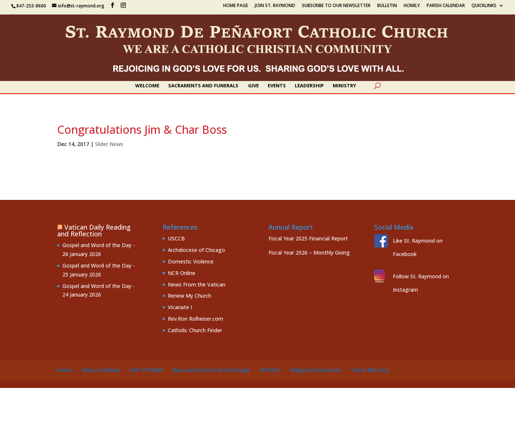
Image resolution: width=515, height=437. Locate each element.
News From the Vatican (196, 284)
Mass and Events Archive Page (211, 369)
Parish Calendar (446, 6)
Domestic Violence (191, 261)
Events (277, 86)
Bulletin (387, 6)
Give (253, 86)
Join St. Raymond (275, 6)
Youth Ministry (370, 369)
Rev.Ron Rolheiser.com (195, 318)
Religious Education (315, 369)
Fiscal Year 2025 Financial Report (308, 238)
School (270, 369)
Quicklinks (484, 6)
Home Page (235, 6)
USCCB (176, 238)
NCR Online (181, 272)
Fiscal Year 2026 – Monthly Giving (309, 252)
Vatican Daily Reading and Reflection (94, 230)
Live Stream (146, 369)
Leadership (309, 86)
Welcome (147, 86)
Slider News (109, 144)
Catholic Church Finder (195, 330)
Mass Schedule (101, 369)
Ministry (344, 86)
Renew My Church (189, 295)
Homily (412, 6)
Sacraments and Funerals (203, 86)
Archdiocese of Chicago (196, 249)
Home (64, 369)
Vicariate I (180, 307)
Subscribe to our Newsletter (336, 6)
